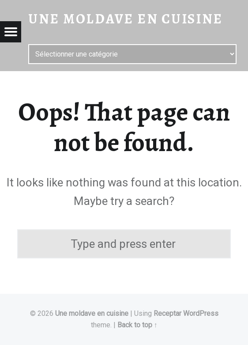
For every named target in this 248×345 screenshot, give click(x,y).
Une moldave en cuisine (91, 313)
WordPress (200, 313)
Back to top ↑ (137, 325)
